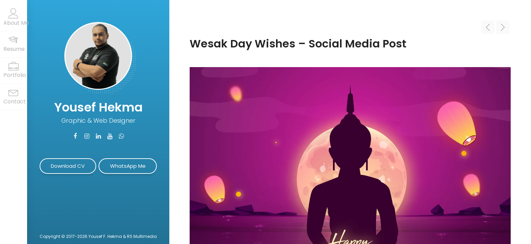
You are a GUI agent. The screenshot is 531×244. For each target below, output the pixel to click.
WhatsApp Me (128, 165)
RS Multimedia (142, 236)
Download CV (68, 165)
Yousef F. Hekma (105, 236)
